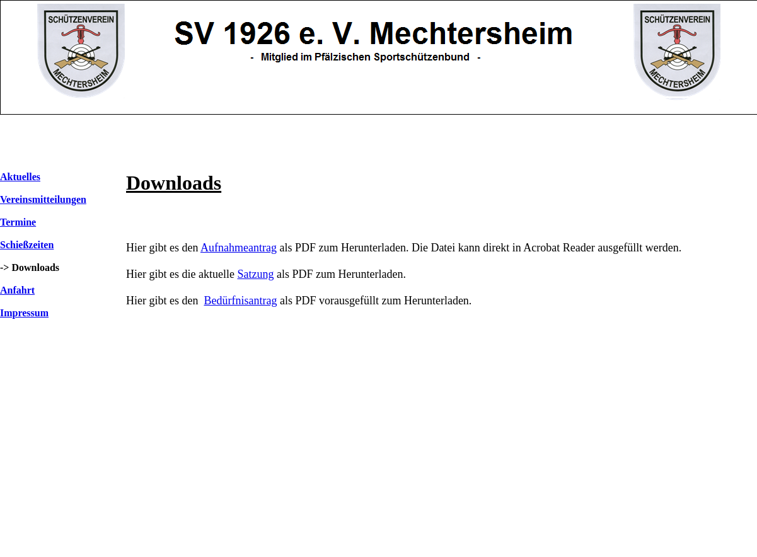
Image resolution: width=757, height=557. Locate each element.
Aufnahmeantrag (238, 247)
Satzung (255, 274)
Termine (18, 222)
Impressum (24, 312)
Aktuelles (20, 176)
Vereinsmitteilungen (43, 199)
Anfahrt (17, 290)
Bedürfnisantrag (240, 300)
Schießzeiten (27, 244)
